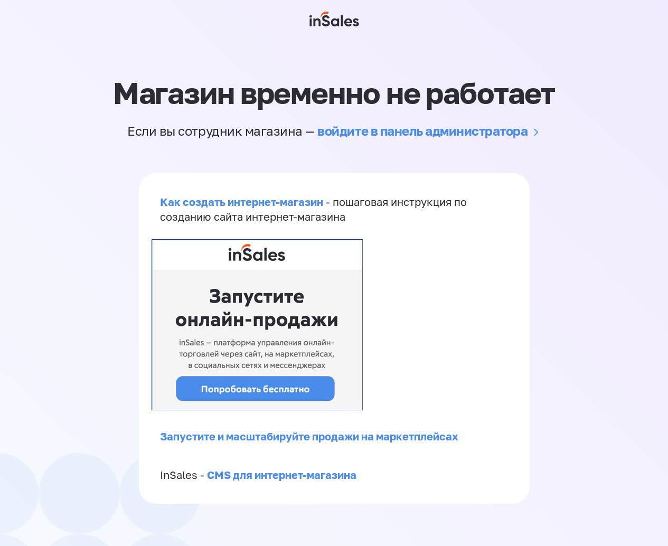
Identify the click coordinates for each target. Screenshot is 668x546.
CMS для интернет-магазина (281, 474)
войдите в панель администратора (422, 130)
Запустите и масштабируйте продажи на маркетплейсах (309, 436)
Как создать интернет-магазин (241, 201)
